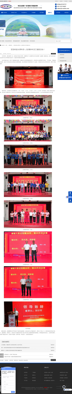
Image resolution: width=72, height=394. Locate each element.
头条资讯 (62, 57)
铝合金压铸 (25, 360)
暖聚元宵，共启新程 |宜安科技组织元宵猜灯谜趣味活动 (11, 350)
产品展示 (25, 377)
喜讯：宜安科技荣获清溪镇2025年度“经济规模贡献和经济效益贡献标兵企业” (15, 347)
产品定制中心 (24, 12)
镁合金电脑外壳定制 (25, 40)
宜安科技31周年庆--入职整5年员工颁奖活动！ (22, 45)
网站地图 (65, 1)
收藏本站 (56, 1)
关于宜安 (58, 12)
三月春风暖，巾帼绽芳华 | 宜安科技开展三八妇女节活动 (11, 344)
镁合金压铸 (21, 360)
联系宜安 (66, 12)
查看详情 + (51, 354)
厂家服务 (34, 372)
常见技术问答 (63, 60)
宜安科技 (6, 360)
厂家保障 (33, 12)
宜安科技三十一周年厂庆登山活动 (10, 354)
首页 (6, 45)
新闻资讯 (10, 45)
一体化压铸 (11, 360)
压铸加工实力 (14, 12)
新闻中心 (50, 12)
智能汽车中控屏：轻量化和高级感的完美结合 (12, 356)
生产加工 (25, 375)
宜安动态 (62, 54)
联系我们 (70, 1)
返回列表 (53, 53)
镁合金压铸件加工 (8, 40)
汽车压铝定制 (32, 40)
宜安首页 (5, 12)
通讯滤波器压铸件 (16, 40)
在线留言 (61, 1)
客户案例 (42, 12)
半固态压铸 (16, 360)
